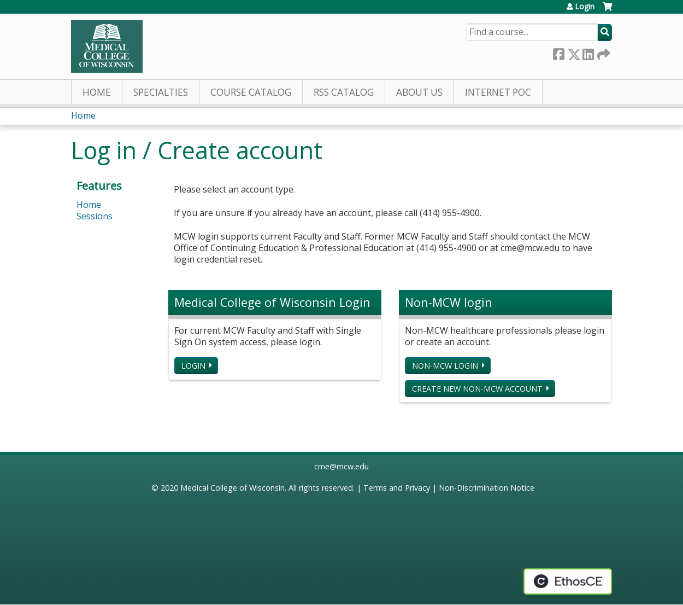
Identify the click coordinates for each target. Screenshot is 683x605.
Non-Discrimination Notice (486, 487)
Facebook (558, 52)
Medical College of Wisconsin (232, 487)
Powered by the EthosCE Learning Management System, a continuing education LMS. (567, 581)
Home (97, 92)
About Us (419, 92)
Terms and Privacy (396, 487)
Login (584, 6)
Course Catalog (250, 92)
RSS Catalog (344, 92)
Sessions (94, 216)
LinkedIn (587, 52)
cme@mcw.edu (341, 466)
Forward (602, 52)
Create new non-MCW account (477, 388)
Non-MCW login (445, 365)
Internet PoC (498, 92)
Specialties (160, 92)
